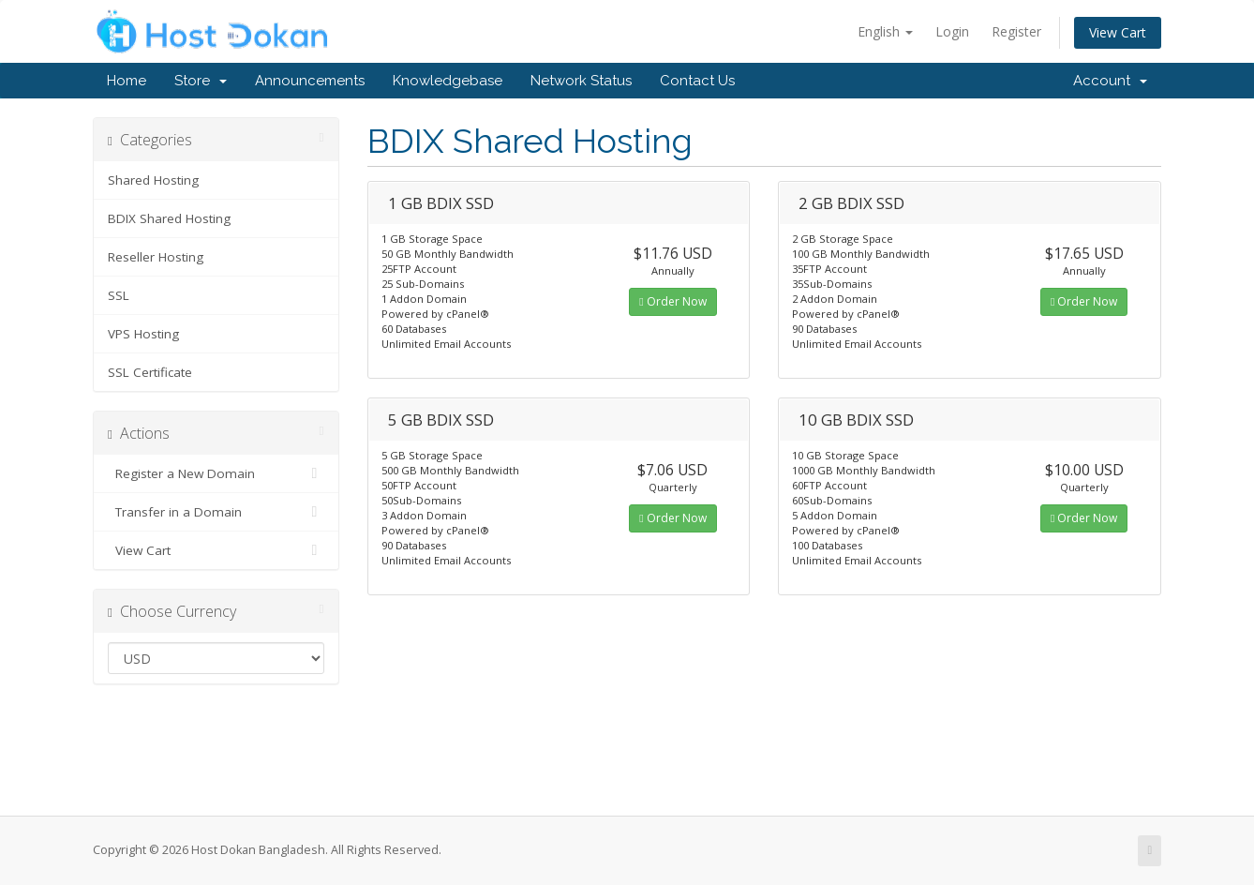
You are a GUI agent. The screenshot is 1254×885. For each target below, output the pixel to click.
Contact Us (697, 80)
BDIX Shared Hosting (169, 218)
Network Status (581, 80)
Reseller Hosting (155, 256)
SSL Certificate (150, 372)
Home (126, 80)
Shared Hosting (153, 180)
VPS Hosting (143, 333)
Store (200, 80)
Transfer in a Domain (216, 512)
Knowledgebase (447, 80)
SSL (118, 295)
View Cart (1117, 32)
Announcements (310, 80)
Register (1016, 31)
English (885, 31)
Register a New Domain (216, 473)
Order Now (672, 301)
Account (1110, 80)
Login (952, 31)
